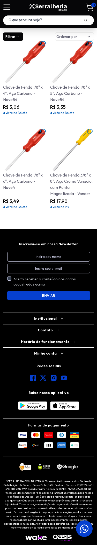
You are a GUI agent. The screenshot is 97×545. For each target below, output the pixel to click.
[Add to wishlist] (43, 44)
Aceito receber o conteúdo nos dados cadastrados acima (44, 282)
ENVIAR (48, 295)
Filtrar (12, 36)
